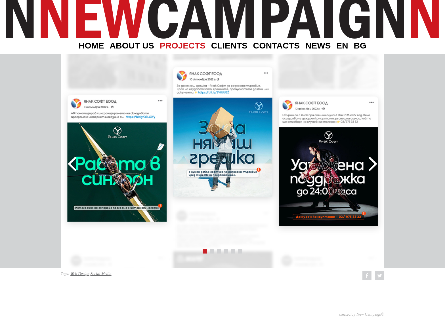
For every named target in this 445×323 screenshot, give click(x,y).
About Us (132, 45)
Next (373, 164)
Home (91, 45)
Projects (182, 45)
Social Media (100, 274)
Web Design (79, 274)
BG (360, 45)
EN (342, 45)
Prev (72, 164)
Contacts (276, 45)
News (318, 45)
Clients (229, 45)
